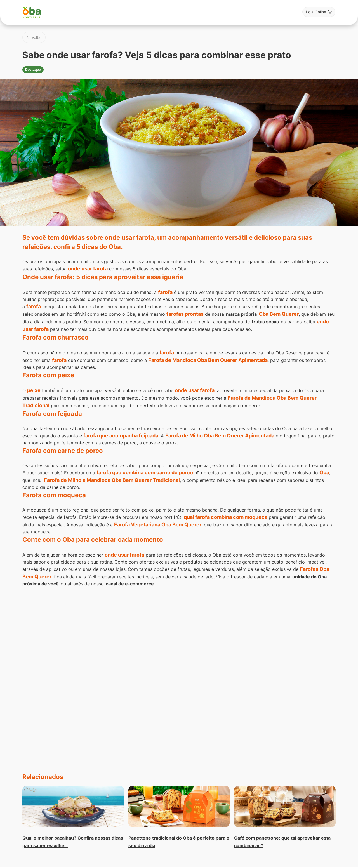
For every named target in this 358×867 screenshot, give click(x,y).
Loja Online (316, 12)
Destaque (33, 70)
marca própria (241, 314)
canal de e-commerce (130, 583)
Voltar (37, 37)
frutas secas (265, 321)
